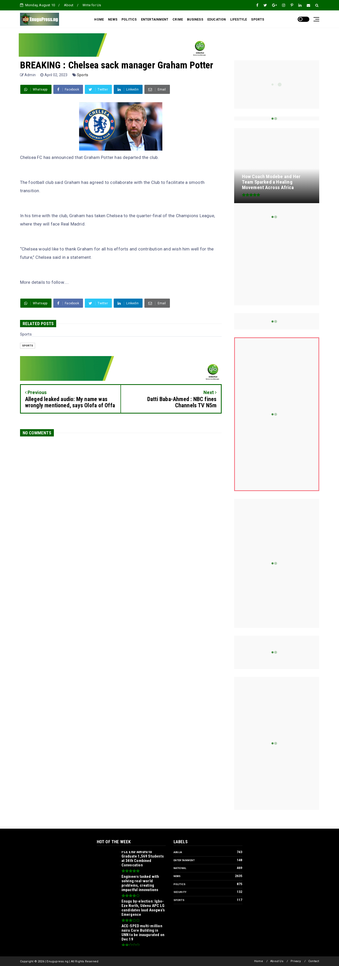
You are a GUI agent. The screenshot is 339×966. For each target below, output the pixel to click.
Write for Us (91, 5)
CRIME (177, 19)
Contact (313, 961)
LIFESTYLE (238, 19)
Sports (82, 75)
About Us (276, 961)
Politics (180, 884)
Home (258, 961)
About (69, 5)
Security (180, 892)
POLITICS (129, 19)
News (177, 876)
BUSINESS (195, 19)
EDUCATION (216, 19)
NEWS (112, 19)
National (180, 868)
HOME (99, 19)
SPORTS (257, 19)
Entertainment (184, 860)
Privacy (296, 961)
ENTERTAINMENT (155, 19)
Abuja (178, 852)
